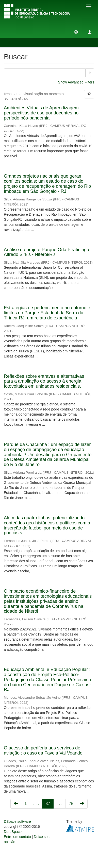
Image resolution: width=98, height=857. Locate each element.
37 (47, 803)
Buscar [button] (15, 43)
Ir (90, 73)
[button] (76, 31)
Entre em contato (17, 837)
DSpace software (17, 821)
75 (71, 803)
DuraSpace (13, 832)
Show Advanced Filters (76, 82)
